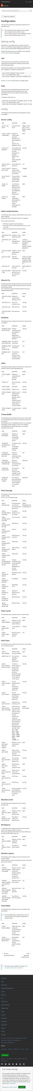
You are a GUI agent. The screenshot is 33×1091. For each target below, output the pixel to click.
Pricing (3, 1031)
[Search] (27, 2)
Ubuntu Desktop (5, 1004)
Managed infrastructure (7, 988)
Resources (24, 1058)
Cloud (2, 1011)
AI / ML (3, 991)
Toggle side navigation (9, 16)
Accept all (21, 1087)
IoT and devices (16, 1040)
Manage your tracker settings (9, 1087)
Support (3, 1028)
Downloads (4, 1024)
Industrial (10, 1049)
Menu (30, 2)
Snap (3, 86)
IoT (2, 998)
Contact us (5, 1055)
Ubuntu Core (4, 1001)
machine (3, 53)
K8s (9, 53)
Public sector (17, 1049)
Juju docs (7, 80)
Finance (27, 1049)
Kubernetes (4, 985)
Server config (6, 120)
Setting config (8, 41)
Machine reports (7, 853)
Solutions (3, 1034)
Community (9, 1058)
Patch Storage (6, 490)
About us (3, 1058)
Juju (2, 58)
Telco (22, 1049)
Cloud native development (7, 1042)
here (24, 35)
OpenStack (4, 978)
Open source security (6, 1040)
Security (3, 1014)
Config (4, 109)
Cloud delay (5, 906)
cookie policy (12, 1083)
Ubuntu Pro (5, 280)
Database (4, 317)
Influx (3, 363)
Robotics (3, 995)
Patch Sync (5, 640)
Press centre (4, 1060)
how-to (7, 497)
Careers (15, 1058)
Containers (4, 1021)
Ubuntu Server (4, 1008)
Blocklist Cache (7, 800)
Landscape (4, 1018)
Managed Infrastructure (20, 1038)
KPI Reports (5, 825)
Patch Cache (6, 611)
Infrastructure (10, 1038)
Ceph (2, 981)
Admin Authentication (9, 211)
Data (4, 1038)
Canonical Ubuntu (5, 1)
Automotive (4, 1049)
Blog (20, 1058)
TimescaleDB (6, 414)
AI (1, 1038)
